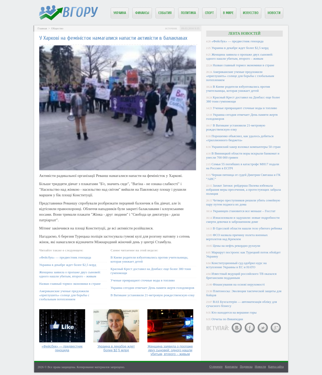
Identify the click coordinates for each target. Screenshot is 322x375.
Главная (42, 28)
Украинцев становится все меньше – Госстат (244, 211)
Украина (119, 13)
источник (171, 28)
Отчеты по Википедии (227, 319)
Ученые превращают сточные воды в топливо (143, 280)
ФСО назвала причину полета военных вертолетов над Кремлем (237, 237)
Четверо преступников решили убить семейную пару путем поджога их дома (243, 202)
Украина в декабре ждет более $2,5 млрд (67, 265)
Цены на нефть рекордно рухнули (236, 246)
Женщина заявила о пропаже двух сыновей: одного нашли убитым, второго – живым (70, 274)
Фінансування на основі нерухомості (239, 284)
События (165, 13)
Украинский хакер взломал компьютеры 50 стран (246, 147)
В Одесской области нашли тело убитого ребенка (247, 228)
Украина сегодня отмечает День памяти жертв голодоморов (152, 288)
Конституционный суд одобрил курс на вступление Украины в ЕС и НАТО (236, 265)
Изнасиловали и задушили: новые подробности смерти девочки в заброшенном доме (243, 220)
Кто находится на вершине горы (234, 312)
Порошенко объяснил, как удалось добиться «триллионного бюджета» (240, 138)
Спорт (209, 13)
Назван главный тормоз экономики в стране (70, 284)
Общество (57, 28)
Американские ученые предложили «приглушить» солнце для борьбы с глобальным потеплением (64, 295)
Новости (274, 13)
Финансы (142, 13)
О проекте (216, 366)
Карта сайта (276, 366)
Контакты (231, 366)
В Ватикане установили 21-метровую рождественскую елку (153, 295)
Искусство (251, 13)
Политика (188, 13)
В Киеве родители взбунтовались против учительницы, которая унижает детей (238, 89)
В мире (228, 13)
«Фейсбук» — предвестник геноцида (65, 257)
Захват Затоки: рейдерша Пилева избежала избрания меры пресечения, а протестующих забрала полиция (243, 190)
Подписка (246, 366)
